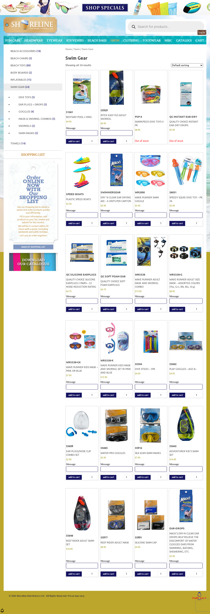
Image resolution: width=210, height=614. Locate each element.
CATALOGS (184, 40)
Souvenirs (75, 40)
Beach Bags (97, 40)
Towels (18, 143)
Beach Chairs (21, 58)
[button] (2, 612)
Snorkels (27, 126)
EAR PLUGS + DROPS (33, 104)
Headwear (33, 40)
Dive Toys (27, 97)
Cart (200, 40)
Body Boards (21, 72)
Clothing (131, 40)
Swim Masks (28, 133)
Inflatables (20, 79)
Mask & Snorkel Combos (37, 119)
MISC (168, 40)
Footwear (152, 40)
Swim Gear (19, 87)
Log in (201, 32)
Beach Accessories (25, 51)
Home (68, 49)
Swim (115, 40)
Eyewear (54, 40)
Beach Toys (20, 65)
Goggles (26, 111)
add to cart (74, 141)
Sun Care (13, 40)
